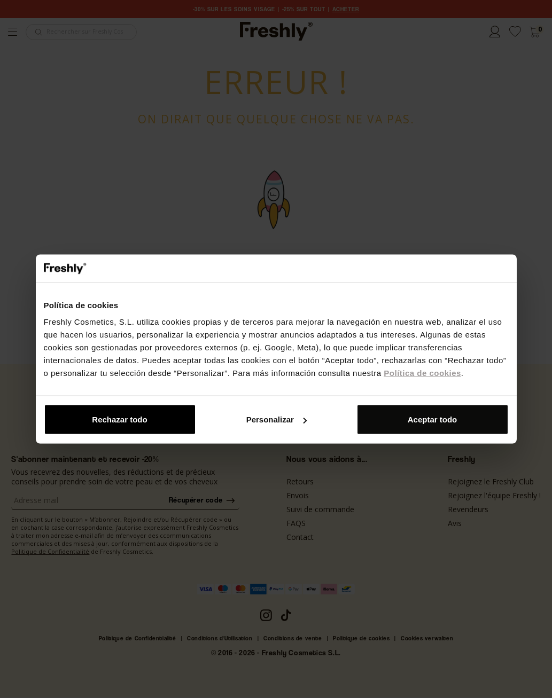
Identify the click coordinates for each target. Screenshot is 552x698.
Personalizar (276, 419)
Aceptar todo (432, 419)
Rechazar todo (119, 419)
